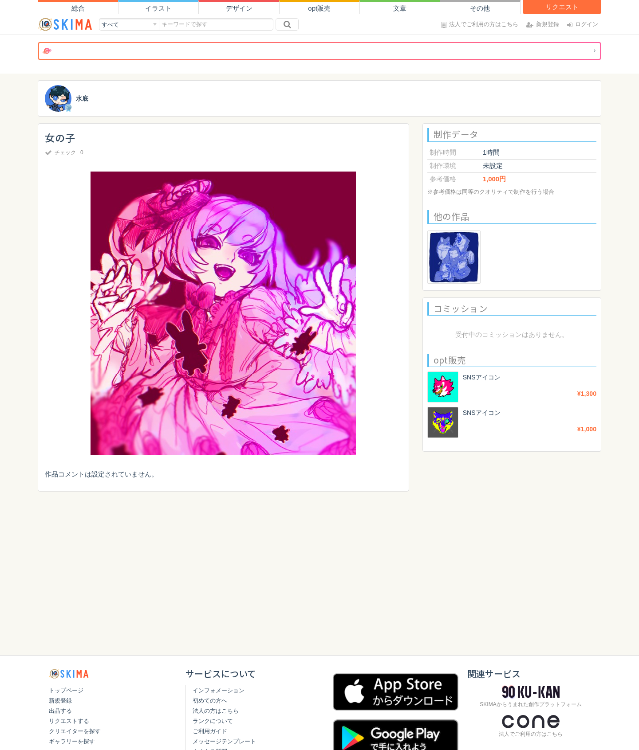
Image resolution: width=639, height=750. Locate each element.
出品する (60, 710)
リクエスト (562, 7)
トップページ (66, 690)
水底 (82, 98)
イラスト (158, 8)
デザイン (239, 8)
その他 (480, 8)
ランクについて (213, 721)
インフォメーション (219, 690)
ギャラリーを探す (72, 741)
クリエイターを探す (75, 731)
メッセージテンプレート (224, 741)
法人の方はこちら (216, 710)
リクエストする (69, 721)
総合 (78, 8)
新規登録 (60, 700)
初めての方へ (210, 700)
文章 (399, 8)
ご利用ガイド (210, 731)
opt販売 (319, 8)
